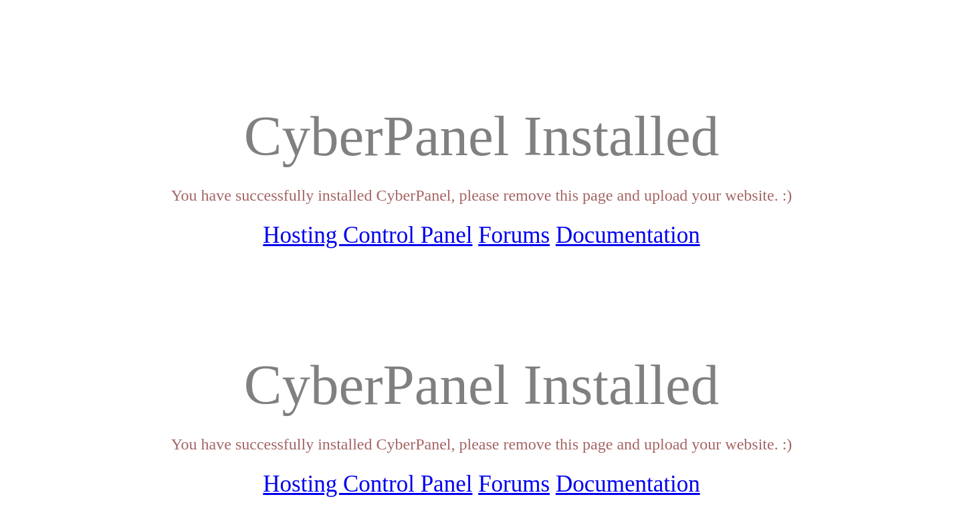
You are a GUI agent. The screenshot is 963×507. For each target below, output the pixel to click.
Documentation (628, 235)
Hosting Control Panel (367, 235)
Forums (514, 235)
